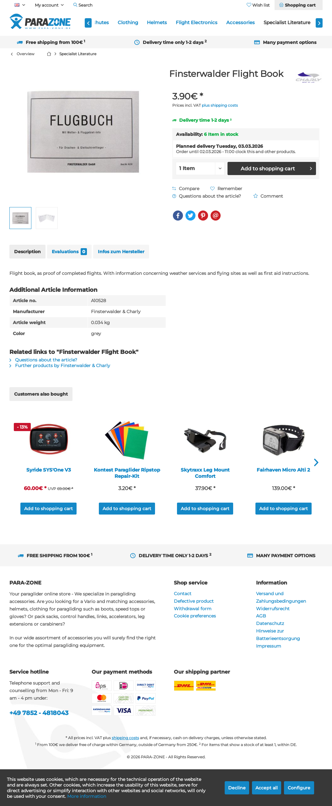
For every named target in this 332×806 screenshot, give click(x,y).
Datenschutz (270, 623)
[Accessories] (240, 23)
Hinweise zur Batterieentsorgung (278, 634)
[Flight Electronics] (196, 23)
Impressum (268, 646)
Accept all (266, 788)
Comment (268, 196)
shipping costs (125, 737)
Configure (299, 788)
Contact (182, 593)
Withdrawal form (193, 608)
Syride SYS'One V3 (48, 470)
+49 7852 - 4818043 (38, 713)
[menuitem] (298, 5)
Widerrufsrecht (273, 608)
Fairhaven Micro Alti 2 (283, 470)
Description (27, 251)
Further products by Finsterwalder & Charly (59, 365)
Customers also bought (41, 394)
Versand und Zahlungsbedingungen (281, 597)
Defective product (194, 601)
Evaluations (69, 251)
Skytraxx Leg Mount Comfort (205, 473)
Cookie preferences (195, 616)
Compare (185, 188)
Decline (237, 788)
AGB (261, 616)
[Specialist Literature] (287, 23)
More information (86, 796)
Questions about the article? (206, 196)
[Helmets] (156, 23)
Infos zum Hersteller (121, 251)
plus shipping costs (220, 105)
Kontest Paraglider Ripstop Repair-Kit (127, 473)
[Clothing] (127, 23)
